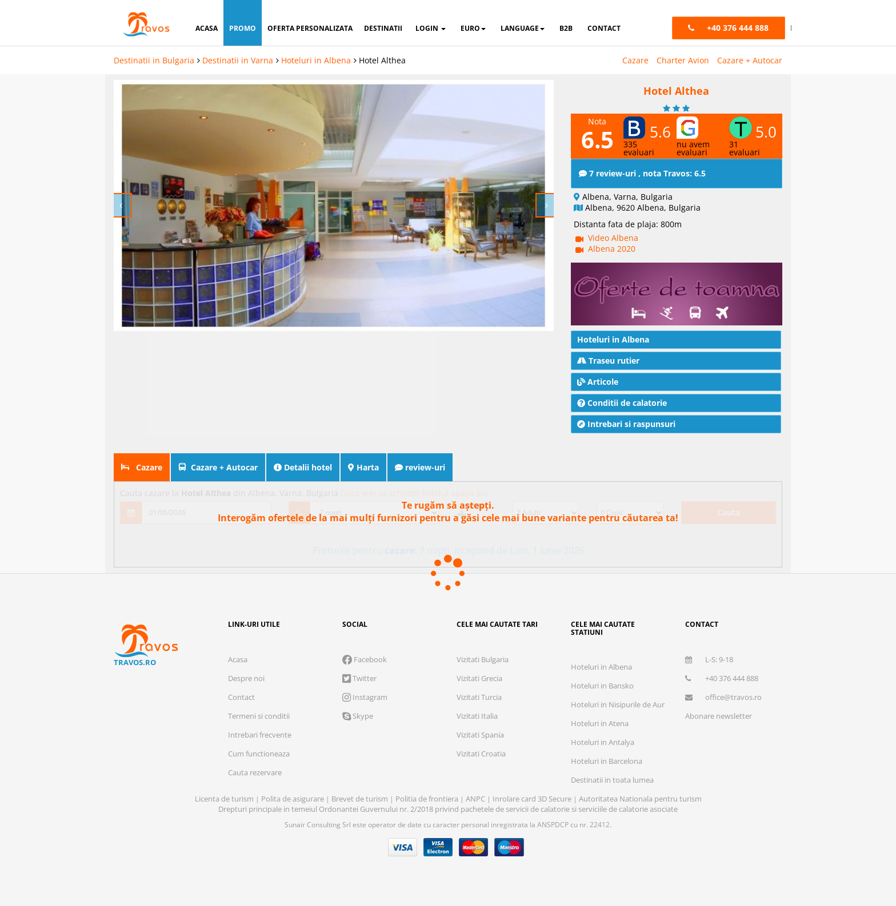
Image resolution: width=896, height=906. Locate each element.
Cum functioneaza (259, 753)
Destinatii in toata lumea (612, 780)
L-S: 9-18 (709, 659)
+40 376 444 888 (721, 678)
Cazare (635, 60)
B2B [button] (566, 28)
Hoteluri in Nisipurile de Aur (618, 704)
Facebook (364, 659)
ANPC (475, 799)
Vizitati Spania (480, 735)
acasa (206, 28)
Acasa (237, 659)
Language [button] (523, 28)
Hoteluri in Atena (600, 723)
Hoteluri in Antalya (602, 742)
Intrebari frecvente (259, 735)
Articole (597, 381)
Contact (241, 697)
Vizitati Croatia (481, 753)
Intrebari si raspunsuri (626, 423)
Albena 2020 (611, 248)
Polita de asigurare (293, 799)
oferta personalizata (310, 28)
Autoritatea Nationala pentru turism (640, 799)
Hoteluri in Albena (316, 60)
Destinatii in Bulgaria (154, 60)
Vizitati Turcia (479, 697)
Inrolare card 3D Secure (533, 799)
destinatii (383, 28)
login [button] (430, 28)
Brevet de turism (360, 799)
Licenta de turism (225, 799)
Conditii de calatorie (622, 402)
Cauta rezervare (255, 772)
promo (242, 28)
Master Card (474, 847)
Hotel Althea (382, 60)
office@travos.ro (723, 697)
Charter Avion (683, 60)
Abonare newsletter (718, 716)
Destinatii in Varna (237, 60)
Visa (403, 847)
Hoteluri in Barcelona (606, 761)
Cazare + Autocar (749, 60)
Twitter (359, 678)
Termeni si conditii (259, 716)
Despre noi (246, 678)
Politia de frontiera (427, 799)
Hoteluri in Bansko (602, 685)
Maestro (509, 847)
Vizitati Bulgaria (483, 659)
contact (604, 28)
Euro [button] (473, 28)
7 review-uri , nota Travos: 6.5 (642, 173)
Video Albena (613, 237)
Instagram (364, 697)
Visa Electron (438, 847)
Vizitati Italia (477, 716)
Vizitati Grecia (479, 678)
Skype (357, 716)
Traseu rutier (608, 360)
